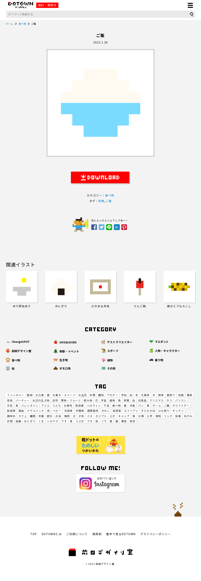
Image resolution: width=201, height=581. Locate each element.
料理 (92, 395)
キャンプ (124, 416)
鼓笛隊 (11, 411)
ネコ (169, 400)
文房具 (145, 395)
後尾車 (117, 411)
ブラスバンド (35, 411)
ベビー (57, 411)
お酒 (141, 416)
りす (64, 421)
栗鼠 (124, 421)
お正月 (82, 395)
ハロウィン (94, 405)
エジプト (101, 416)
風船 (21, 411)
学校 (124, 395)
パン (141, 405)
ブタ (90, 421)
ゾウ (104, 421)
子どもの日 (148, 411)
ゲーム (156, 405)
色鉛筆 (79, 405)
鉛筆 (178, 416)
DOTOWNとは (52, 534)
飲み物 (88, 400)
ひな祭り (164, 411)
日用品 (142, 400)
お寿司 (68, 405)
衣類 (10, 421)
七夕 (112, 416)
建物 (112, 400)
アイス (45, 405)
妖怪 (132, 421)
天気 (10, 405)
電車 (189, 395)
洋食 (132, 405)
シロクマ (52, 421)
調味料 (11, 416)
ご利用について (77, 534)
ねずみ (188, 416)
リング (168, 416)
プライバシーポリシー (155, 534)
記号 (55, 400)
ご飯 (167, 405)
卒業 (41, 416)
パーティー (23, 400)
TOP (33, 534)
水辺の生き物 (41, 400)
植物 (158, 416)
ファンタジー (15, 395)
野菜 (161, 395)
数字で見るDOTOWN (120, 534)
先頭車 (68, 411)
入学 (149, 416)
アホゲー (112, 395)
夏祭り (171, 395)
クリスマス (157, 400)
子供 (81, 416)
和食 (181, 395)
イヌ (90, 416)
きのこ (105, 411)
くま (41, 421)
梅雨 (67, 416)
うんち (56, 405)
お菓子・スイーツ (64, 395)
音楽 (10, 400)
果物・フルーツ (71, 400)
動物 (30, 395)
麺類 (33, 416)
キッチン (178, 411)
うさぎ (79, 421)
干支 (107, 405)
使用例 (97, 534)
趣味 (101, 395)
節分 (50, 416)
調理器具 (93, 411)
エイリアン (131, 411)
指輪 (18, 421)
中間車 (80, 411)
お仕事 (39, 395)
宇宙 (104, 400)
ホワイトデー (181, 405)
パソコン (181, 400)
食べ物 (116, 405)
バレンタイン (29, 405)
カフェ (22, 416)
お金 (58, 416)
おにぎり (30, 421)
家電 (127, 400)
